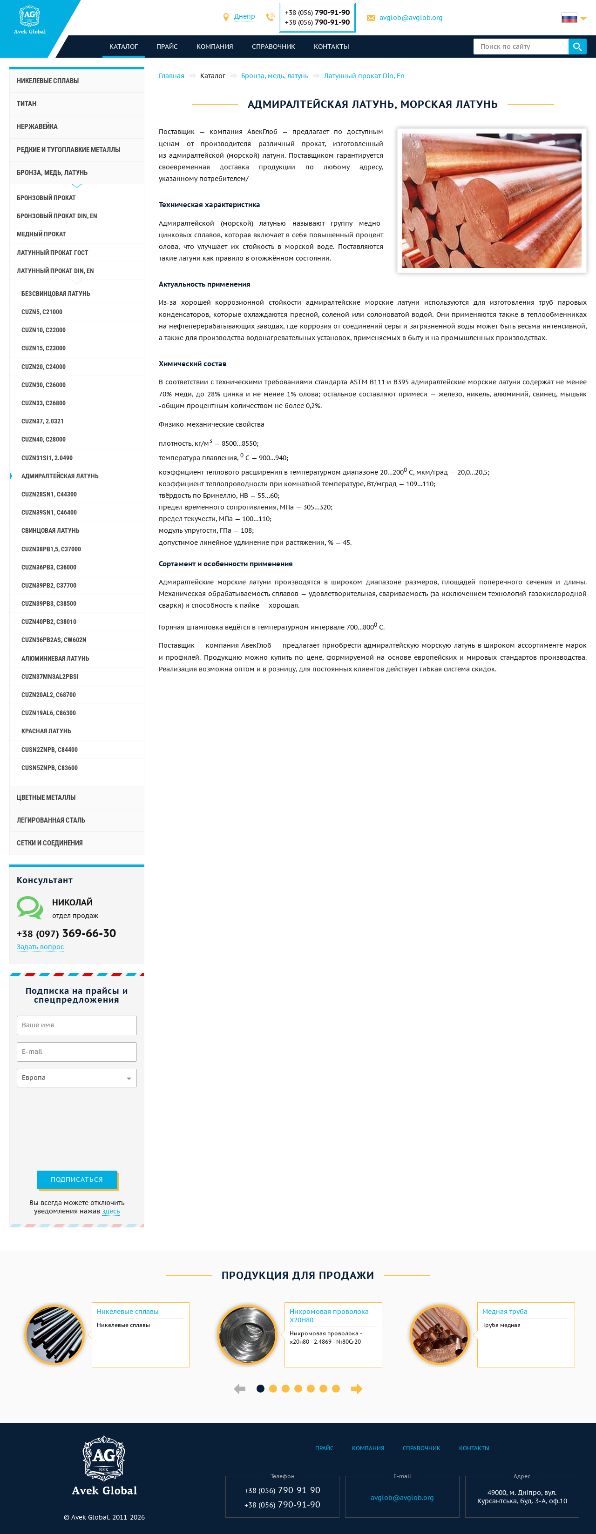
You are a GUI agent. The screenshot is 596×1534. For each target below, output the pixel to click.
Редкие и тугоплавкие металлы (68, 150)
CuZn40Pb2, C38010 (48, 621)
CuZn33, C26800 (43, 403)
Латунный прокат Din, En (55, 271)
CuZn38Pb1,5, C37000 (51, 549)
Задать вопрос (40, 947)
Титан (26, 104)
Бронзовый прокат (46, 197)
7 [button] (336, 1389)
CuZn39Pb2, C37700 (48, 585)
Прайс (167, 46)
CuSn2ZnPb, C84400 (49, 749)
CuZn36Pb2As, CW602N (54, 639)
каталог (123, 46)
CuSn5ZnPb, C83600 (49, 767)
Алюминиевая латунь (55, 658)
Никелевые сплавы (48, 81)
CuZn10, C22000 (43, 330)
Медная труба (505, 1311)
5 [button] (311, 1389)
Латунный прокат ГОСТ (52, 252)
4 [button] (298, 1389)
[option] (105, 1334)
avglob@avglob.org (411, 17)
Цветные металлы (46, 797)
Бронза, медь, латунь (52, 172)
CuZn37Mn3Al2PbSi (50, 676)
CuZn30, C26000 (43, 385)
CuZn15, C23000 (43, 348)
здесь (111, 1211)
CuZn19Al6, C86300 (48, 713)
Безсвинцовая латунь (55, 293)
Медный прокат (41, 234)
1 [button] (260, 1389)
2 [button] (273, 1389)
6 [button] (323, 1389)
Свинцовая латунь (50, 530)
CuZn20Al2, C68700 (48, 694)
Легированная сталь (51, 820)
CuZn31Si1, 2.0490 (47, 458)
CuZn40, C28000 (43, 439)
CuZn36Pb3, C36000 (48, 567)
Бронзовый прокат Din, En (57, 216)
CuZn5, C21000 (41, 311)
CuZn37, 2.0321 (42, 421)
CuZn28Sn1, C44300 (49, 494)
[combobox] (244, 17)
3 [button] (286, 1389)
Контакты (331, 46)
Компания (214, 46)
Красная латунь (46, 731)
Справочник (273, 46)
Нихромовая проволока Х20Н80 (329, 1315)
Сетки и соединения (50, 843)
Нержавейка (37, 126)
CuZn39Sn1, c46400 (49, 512)
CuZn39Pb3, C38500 (48, 603)
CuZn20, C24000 (43, 366)
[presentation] (55, 1127)
